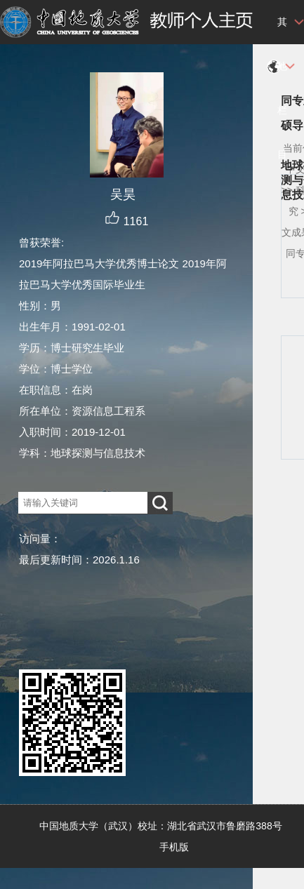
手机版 (174, 847)
